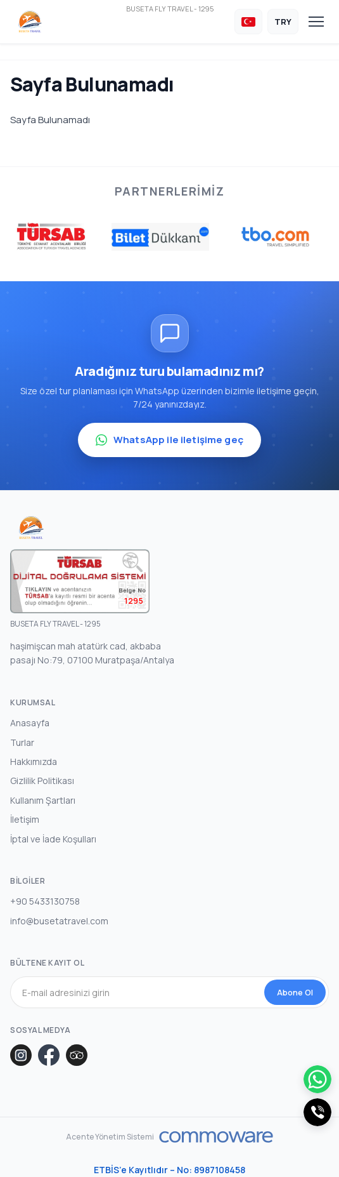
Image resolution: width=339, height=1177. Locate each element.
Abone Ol (295, 992)
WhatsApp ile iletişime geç (169, 439)
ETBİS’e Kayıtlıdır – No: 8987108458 (169, 1170)
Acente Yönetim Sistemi (110, 1137)
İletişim (24, 819)
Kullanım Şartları (42, 800)
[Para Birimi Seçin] (282, 21)
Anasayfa (29, 723)
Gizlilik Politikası (42, 781)
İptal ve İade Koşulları (53, 839)
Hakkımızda (33, 761)
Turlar (22, 742)
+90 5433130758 (45, 901)
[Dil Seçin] (248, 21)
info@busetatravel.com (59, 921)
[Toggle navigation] (316, 21)
